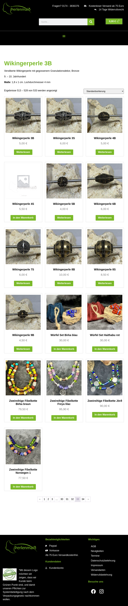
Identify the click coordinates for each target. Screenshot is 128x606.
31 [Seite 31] (67, 499)
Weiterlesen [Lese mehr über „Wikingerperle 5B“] (64, 217)
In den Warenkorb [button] (23, 217)
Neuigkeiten (97, 551)
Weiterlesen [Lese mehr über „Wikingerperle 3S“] (64, 152)
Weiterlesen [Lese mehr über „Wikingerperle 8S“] (105, 283)
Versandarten (98, 570)
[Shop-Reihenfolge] (104, 91)
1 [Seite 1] (44, 499)
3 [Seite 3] (52, 499)
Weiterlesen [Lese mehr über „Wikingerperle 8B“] (64, 283)
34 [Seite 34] (83, 499)
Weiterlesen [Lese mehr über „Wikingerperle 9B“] (23, 349)
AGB (93, 546)
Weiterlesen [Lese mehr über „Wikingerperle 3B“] (23, 152)
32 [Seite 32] (72, 499)
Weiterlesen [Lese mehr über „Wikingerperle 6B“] (105, 217)
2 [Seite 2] (48, 499)
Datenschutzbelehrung (103, 560)
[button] (64, 36)
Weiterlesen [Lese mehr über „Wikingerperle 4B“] (105, 152)
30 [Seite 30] (61, 499)
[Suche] (90, 21)
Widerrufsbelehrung (101, 574)
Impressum (97, 565)
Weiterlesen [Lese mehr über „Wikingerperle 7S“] (23, 283)
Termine (95, 555)
